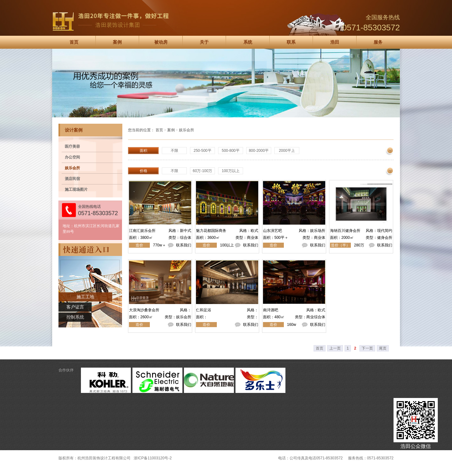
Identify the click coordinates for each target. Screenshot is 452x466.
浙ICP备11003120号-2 (153, 458)
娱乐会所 (72, 168)
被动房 (161, 42)
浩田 (334, 42)
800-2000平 (259, 150)
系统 (247, 42)
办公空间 (72, 157)
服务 (378, 42)
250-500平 (202, 150)
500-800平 (230, 150)
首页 (74, 42)
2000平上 (287, 150)
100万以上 (230, 171)
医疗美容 (72, 146)
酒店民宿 (72, 179)
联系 (291, 42)
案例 (117, 42)
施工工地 (85, 297)
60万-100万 (202, 171)
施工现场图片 (76, 189)
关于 (204, 42)
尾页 (383, 348)
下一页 (367, 348)
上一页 (335, 348)
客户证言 (75, 307)
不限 (174, 150)
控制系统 (75, 317)
